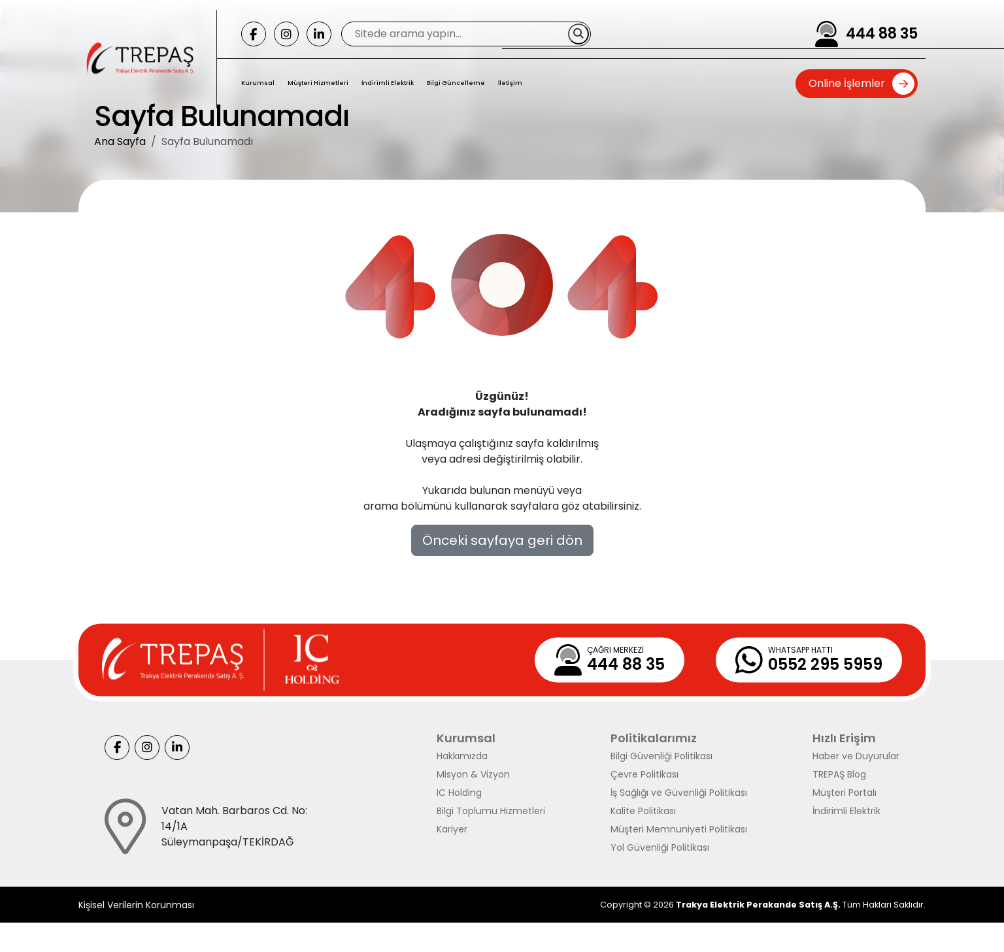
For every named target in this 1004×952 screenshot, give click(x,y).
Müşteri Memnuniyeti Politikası (679, 829)
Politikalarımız (654, 738)
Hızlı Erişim (844, 738)
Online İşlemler (847, 83)
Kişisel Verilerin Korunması (136, 904)
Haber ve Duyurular (855, 756)
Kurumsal (258, 83)
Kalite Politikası (643, 810)
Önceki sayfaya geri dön (502, 540)
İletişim (510, 83)
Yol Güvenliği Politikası (660, 847)
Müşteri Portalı (844, 792)
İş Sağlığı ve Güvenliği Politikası (679, 792)
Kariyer (452, 829)
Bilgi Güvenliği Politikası (661, 756)
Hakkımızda (462, 756)
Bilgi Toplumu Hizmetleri (491, 810)
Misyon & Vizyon (473, 774)
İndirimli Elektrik (387, 83)
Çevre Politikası (644, 774)
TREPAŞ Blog (839, 774)
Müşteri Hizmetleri (318, 83)
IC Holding (459, 792)
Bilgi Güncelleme (456, 83)
